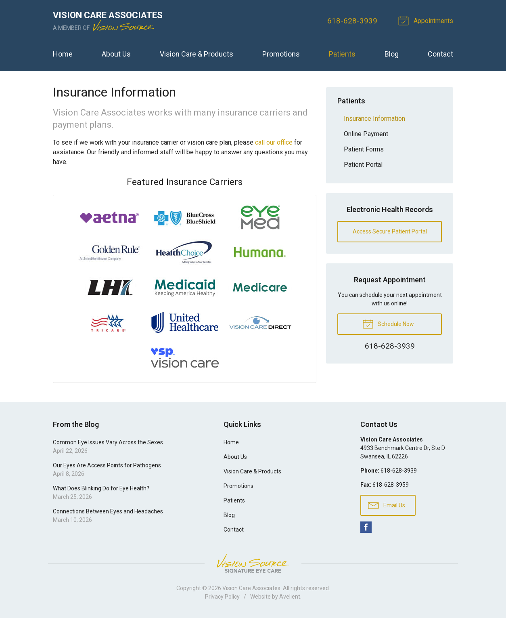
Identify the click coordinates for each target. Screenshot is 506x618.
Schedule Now (388, 323)
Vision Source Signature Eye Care (253, 563)
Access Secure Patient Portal (390, 231)
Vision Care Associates (251, 588)
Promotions (281, 54)
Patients (342, 54)
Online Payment (366, 134)
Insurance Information (374, 118)
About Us (116, 54)
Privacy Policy (222, 596)
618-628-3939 (352, 20)
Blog (392, 54)
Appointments (427, 20)
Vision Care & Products (196, 54)
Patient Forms (364, 149)
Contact (440, 54)
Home (63, 54)
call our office (274, 142)
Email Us (386, 505)
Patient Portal (363, 164)
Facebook (366, 527)
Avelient (289, 596)
